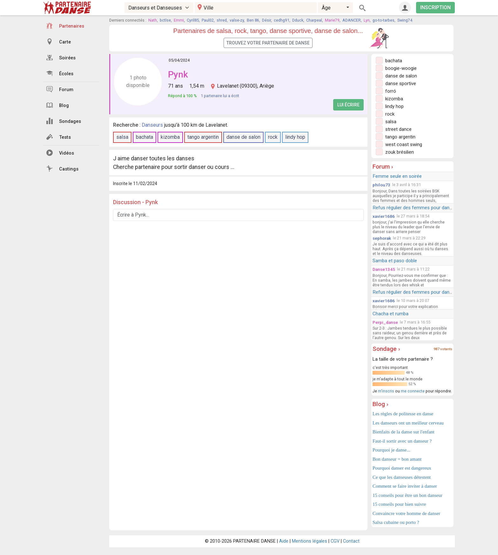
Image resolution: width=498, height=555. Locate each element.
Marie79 (332, 20)
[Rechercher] (362, 7)
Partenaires (65, 26)
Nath (152, 20)
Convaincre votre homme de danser (406, 513)
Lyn (367, 20)
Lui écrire (348, 104)
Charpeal (314, 20)
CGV (335, 541)
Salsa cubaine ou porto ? (396, 522)
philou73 (381, 184)
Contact (351, 541)
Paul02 (208, 20)
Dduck (297, 20)
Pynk (178, 74)
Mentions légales (309, 541)
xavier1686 (384, 216)
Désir (266, 20)
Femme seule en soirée (397, 176)
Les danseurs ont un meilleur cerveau (408, 422)
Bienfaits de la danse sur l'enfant (403, 431)
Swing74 (404, 20)
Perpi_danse (385, 322)
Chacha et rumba (390, 314)
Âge (326, 8)
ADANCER (351, 20)
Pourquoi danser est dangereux (402, 468)
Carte (58, 41)
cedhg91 (281, 20)
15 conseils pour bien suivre (399, 504)
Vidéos (60, 153)
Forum (59, 89)
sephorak (382, 238)
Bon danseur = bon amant (397, 459)
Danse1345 (384, 269)
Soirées (61, 57)
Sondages (63, 121)
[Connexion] (405, 8)
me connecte (413, 391)
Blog (57, 105)
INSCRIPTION (435, 7)
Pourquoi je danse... (391, 449)
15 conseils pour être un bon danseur (407, 495)
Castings (62, 168)
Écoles (59, 73)
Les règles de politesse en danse (403, 413)
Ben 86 (253, 20)
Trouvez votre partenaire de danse (268, 42)
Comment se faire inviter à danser (405, 486)
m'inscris (386, 391)
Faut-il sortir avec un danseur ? (402, 441)
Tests (58, 137)
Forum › (383, 166)
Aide (283, 541)
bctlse (165, 20)
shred (222, 20)
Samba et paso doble (395, 261)
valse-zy (237, 20)
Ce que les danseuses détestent (402, 477)
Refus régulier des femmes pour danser (414, 208)
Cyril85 (193, 20)
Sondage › (386, 348)
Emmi (179, 20)
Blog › (380, 404)
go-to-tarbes (383, 20)
